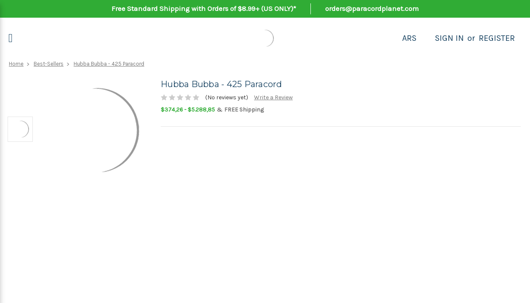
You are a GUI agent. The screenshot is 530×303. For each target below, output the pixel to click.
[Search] (425, 38)
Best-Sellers (49, 64)
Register (497, 38)
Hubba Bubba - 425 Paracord (109, 64)
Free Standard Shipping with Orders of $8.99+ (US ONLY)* (203, 8)
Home (16, 64)
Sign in (449, 38)
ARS (409, 38)
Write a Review (273, 97)
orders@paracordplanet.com (372, 8)
